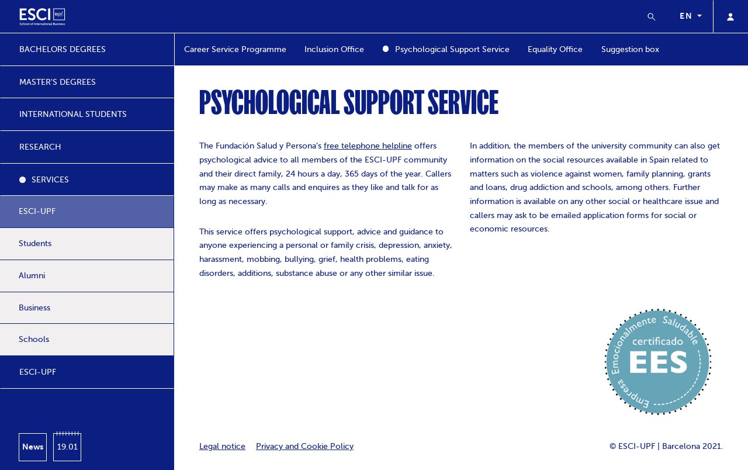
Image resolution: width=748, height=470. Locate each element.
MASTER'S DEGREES (57, 82)
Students (35, 243)
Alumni (32, 275)
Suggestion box (630, 49)
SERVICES (50, 179)
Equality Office (555, 49)
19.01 (67, 447)
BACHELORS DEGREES (62, 49)
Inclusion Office (334, 49)
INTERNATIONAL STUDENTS (73, 114)
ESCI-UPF (37, 211)
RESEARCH (40, 147)
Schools (34, 339)
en (687, 15)
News (32, 446)
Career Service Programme (235, 49)
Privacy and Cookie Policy (305, 446)
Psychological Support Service (452, 49)
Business (34, 307)
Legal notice (222, 446)
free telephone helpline (368, 145)
